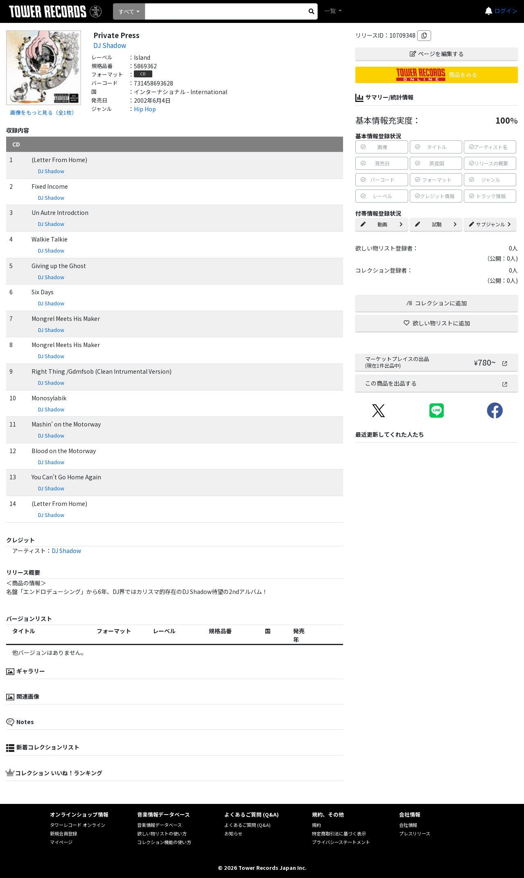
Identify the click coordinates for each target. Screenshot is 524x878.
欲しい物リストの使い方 (162, 833)
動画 (381, 224)
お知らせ (233, 833)
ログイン (506, 11)
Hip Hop (145, 109)
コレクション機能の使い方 (164, 842)
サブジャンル (490, 224)
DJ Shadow (109, 45)
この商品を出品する (436, 383)
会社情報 (408, 825)
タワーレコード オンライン (77, 825)
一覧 (330, 11)
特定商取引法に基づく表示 (339, 833)
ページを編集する (437, 54)
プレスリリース (414, 833)
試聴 (436, 224)
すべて (126, 11)
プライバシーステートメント (341, 842)
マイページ (61, 842)
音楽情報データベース (159, 825)
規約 (316, 825)
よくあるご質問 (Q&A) (247, 825)
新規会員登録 (63, 833)
